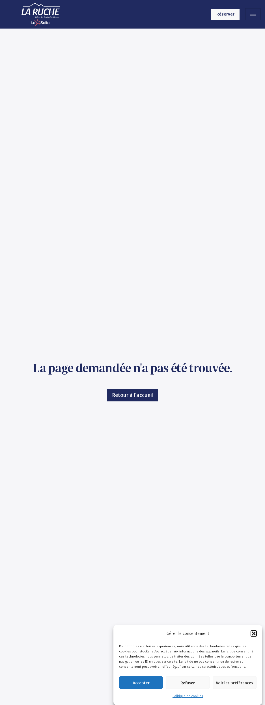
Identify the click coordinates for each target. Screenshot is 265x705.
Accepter (141, 682)
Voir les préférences (234, 682)
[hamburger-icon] (253, 14)
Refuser (187, 682)
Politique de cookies (188, 696)
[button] (254, 633)
